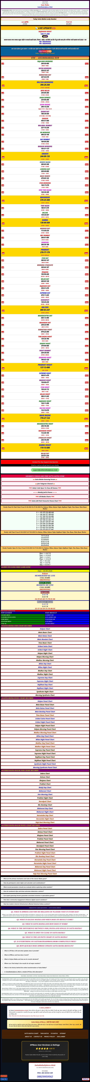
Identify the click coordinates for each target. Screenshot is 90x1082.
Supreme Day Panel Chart (45, 750)
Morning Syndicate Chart (45, 695)
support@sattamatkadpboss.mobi (45, 470)
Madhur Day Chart (45, 671)
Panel (86, 64)
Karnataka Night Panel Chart (45, 863)
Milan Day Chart (45, 664)
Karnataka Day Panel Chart (45, 860)
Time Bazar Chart (45, 643)
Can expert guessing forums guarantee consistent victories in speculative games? (29, 895)
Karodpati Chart (45, 801)
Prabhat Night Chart (45, 798)
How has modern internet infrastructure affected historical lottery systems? (26, 904)
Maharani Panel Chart (45, 842)
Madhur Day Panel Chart (45, 743)
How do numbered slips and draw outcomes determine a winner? (23, 891)
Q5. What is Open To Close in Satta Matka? (45, 933)
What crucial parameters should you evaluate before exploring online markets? (27, 887)
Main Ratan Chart (45, 636)
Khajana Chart (45, 780)
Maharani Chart (45, 791)
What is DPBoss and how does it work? (16, 955)
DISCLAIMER (61, 1036)
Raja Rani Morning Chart (45, 822)
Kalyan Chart (45, 629)
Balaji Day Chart (45, 787)
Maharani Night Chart (45, 812)
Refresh (45, 36)
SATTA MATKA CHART (31, 1033)
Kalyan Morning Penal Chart (45, 729)
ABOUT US (28, 1036)
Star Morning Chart (45, 794)
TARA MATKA (44, 1033)
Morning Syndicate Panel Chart (45, 767)
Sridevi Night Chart (45, 650)
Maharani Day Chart (45, 808)
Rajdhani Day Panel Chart (45, 757)
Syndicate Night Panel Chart (45, 764)
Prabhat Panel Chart (45, 839)
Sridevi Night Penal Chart (45, 722)
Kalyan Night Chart (45, 653)
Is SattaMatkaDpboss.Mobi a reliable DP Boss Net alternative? (23, 972)
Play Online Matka (45, 51)
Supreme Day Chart (45, 678)
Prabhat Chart (45, 784)
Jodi (3, 64)
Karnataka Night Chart (45, 819)
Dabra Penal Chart (45, 828)
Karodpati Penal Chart (45, 846)
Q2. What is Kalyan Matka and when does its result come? (45, 920)
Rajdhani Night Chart (45, 688)
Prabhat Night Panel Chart (45, 853)
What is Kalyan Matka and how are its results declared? (21, 959)
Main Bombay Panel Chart (45, 712)
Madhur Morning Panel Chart (45, 732)
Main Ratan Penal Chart (45, 708)
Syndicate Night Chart (45, 691)
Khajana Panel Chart (45, 835)
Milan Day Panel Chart (45, 736)
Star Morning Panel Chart (45, 849)
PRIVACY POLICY (49, 1036)
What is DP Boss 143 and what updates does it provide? (21, 950)
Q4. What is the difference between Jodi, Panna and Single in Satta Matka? (45, 928)
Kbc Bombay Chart (45, 805)
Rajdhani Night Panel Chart (45, 760)
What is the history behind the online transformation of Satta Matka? (25, 967)
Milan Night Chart (45, 667)
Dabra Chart (45, 773)
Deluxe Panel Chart (45, 832)
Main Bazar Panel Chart (45, 705)
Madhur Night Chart (45, 674)
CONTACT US (38, 1036)
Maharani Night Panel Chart (45, 870)
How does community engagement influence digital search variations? (25, 899)
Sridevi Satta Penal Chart (45, 718)
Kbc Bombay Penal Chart (45, 856)
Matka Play (4, 1079)
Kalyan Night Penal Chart (45, 725)
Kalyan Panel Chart (45, 701)
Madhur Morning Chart (45, 660)
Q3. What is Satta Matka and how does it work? (45, 924)
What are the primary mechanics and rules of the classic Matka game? (25, 878)
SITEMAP (63, 1033)
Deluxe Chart (45, 777)
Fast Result (4, 1076)
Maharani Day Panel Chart (45, 867)
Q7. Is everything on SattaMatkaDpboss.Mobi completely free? (45, 941)
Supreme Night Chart (45, 681)
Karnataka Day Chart (45, 815)
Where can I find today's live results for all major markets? (22, 963)
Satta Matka (45, 5)
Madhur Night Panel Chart (45, 746)
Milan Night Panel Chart (45, 739)
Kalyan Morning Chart (45, 657)
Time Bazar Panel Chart (45, 715)
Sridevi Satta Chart (45, 646)
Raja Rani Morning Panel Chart (45, 874)
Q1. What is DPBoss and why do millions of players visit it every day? (45, 912)
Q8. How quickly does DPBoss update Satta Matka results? (45, 946)
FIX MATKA (54, 1033)
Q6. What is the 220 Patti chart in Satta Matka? (45, 937)
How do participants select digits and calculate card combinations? (24, 883)
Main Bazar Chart (45, 632)
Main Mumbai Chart (45, 639)
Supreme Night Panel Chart (45, 753)
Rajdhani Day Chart (45, 685)
